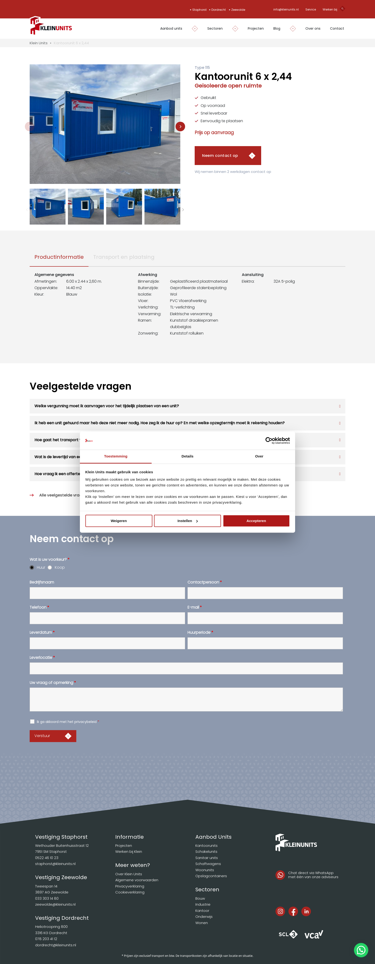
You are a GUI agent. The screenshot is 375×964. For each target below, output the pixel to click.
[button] (48, 207)
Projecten (256, 28)
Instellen (187, 521)
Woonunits (204, 869)
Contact (337, 28)
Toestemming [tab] (115, 456)
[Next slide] (180, 126)
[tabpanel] (187, 306)
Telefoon (39, 607)
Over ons (312, 28)
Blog (276, 28)
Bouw (200, 898)
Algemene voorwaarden (136, 879)
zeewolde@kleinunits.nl (55, 904)
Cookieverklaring (129, 892)
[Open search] (342, 9)
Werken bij (330, 9)
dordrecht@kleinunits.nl (55, 944)
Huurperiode (200, 632)
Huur (41, 567)
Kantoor (202, 910)
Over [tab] (259, 456)
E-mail (195, 607)
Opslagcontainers (211, 875)
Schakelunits (206, 851)
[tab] (59, 257)
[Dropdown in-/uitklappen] (192, 28)
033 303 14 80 (47, 898)
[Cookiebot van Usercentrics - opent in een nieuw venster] (269, 440)
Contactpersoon (205, 582)
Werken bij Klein (128, 851)
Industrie (202, 904)
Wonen (201, 922)
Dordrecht (218, 10)
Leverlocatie (42, 657)
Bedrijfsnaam (42, 582)
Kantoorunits (206, 845)
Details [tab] (187, 456)
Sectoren (215, 28)
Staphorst (199, 10)
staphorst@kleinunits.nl (55, 863)
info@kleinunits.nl (286, 9)
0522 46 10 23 (46, 857)
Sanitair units (206, 857)
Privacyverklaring (129, 886)
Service (310, 9)
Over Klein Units (128, 873)
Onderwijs (204, 916)
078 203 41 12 (46, 938)
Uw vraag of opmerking (53, 682)
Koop (60, 567)
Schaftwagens (208, 863)
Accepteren (256, 521)
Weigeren (119, 521)
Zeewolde (238, 10)
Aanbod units (171, 28)
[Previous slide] (29, 126)
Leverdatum (42, 632)
